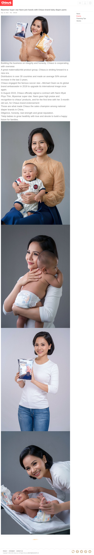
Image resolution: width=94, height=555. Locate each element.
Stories (79, 21)
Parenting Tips (81, 18)
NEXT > (36, 539)
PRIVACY (5, 551)
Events (79, 16)
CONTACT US (19, 551)
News (78, 13)
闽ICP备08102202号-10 (33, 553)
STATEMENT (12, 551)
